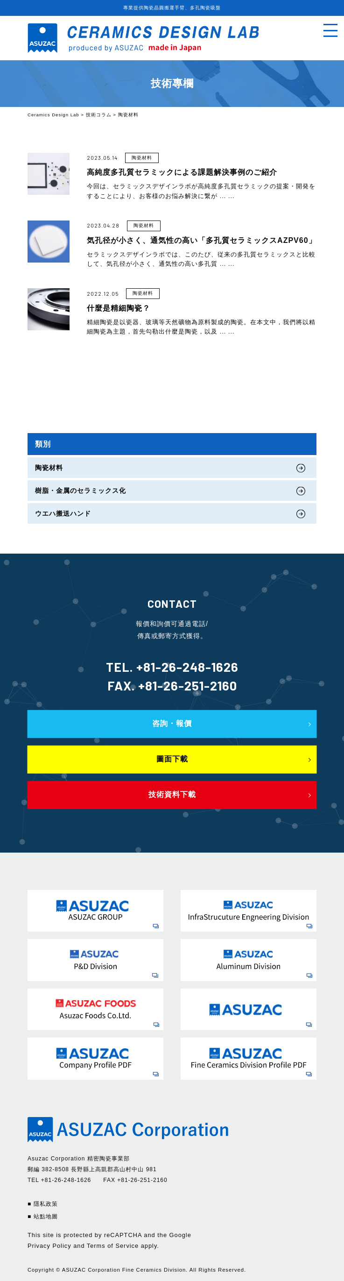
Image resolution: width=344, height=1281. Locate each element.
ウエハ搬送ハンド (63, 513)
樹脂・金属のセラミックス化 (80, 490)
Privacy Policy (49, 1245)
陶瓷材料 (49, 467)
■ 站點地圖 (43, 1216)
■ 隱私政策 (43, 1204)
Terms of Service (113, 1245)
